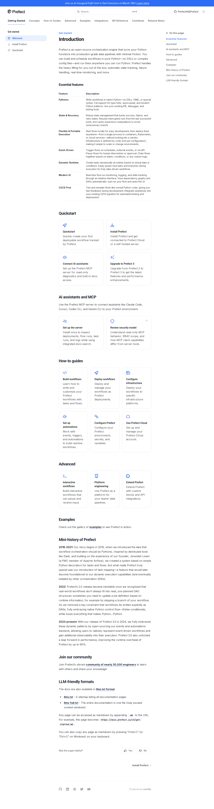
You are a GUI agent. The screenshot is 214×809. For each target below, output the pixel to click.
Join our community (176, 75)
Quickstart (171, 44)
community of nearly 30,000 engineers (111, 664)
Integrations (101, 22)
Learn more (142, 3)
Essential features (176, 38)
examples (95, 527)
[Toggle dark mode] (203, 11)
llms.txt (68, 697)
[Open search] (107, 12)
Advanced (70, 22)
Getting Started (16, 22)
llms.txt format (105, 689)
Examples (85, 22)
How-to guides (174, 54)
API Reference (120, 22)
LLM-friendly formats (177, 80)
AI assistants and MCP (177, 49)
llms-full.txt (71, 702)
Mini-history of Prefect (178, 70)
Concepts (34, 22)
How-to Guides (52, 22)
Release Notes (156, 22)
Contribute (138, 22)
